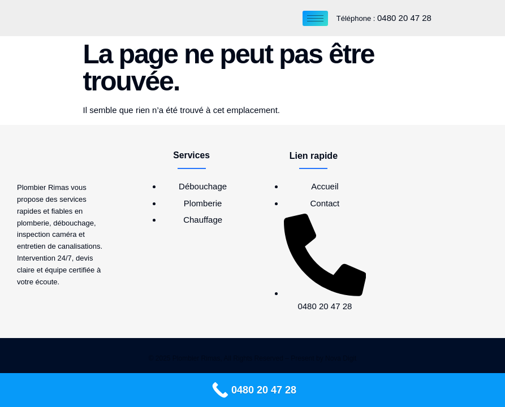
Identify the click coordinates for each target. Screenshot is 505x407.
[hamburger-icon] (315, 18)
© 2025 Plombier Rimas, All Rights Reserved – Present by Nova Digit (253, 358)
